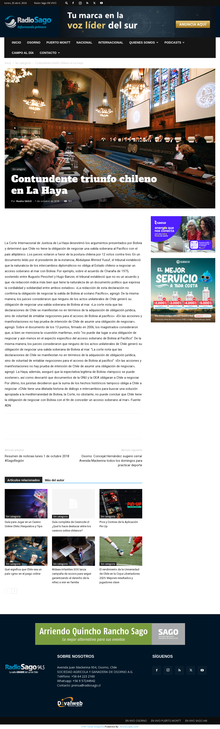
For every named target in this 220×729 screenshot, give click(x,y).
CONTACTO (50, 53)
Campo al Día (23, 53)
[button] (66, 3)
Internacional (110, 42)
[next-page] (14, 591)
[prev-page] (7, 591)
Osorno (33, 42)
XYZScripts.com (129, 726)
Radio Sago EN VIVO (45, 3)
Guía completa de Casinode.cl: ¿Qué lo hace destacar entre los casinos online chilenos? (71, 526)
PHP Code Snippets (92, 726)
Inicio (8, 63)
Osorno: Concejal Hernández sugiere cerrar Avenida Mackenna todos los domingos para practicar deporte (110, 460)
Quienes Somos (143, 42)
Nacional (84, 42)
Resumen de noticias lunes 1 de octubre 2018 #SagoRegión (37, 458)
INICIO (16, 42)
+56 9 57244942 (84, 681)
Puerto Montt (58, 42)
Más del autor (54, 480)
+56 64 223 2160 (83, 676)
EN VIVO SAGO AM (196, 721)
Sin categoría (23, 63)
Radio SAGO (24, 201)
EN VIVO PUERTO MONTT (166, 721)
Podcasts (175, 42)
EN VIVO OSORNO (136, 721)
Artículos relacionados (23, 480)
